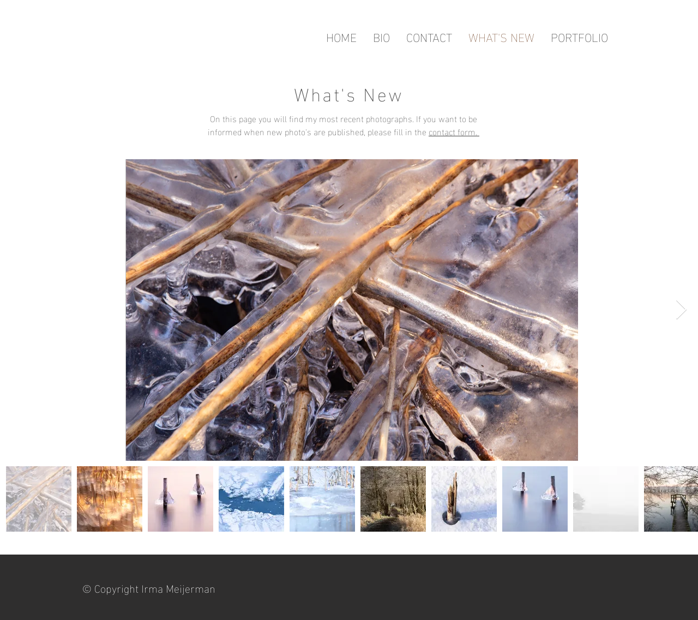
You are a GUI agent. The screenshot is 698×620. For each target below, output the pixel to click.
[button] (579, 36)
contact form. (454, 131)
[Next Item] (681, 310)
